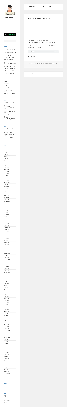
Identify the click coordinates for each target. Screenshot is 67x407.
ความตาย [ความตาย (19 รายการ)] (11, 54)
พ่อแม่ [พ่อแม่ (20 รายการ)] (13, 68)
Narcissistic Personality (50, 63)
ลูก (28, 64)
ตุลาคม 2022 (6, 236)
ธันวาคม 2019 (6, 309)
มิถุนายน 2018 (6, 348)
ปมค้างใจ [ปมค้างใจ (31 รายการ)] (6, 68)
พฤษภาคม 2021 (7, 272)
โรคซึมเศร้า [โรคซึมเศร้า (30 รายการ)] (12, 73)
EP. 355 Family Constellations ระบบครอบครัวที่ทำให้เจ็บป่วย (9, 108)
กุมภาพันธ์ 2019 (7, 330)
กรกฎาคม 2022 (6, 242)
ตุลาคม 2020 (6, 287)
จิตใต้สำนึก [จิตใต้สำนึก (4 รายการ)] (5, 65)
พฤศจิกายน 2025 (7, 156)
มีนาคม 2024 (6, 199)
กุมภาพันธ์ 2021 (7, 279)
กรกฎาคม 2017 (6, 371)
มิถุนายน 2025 (6, 167)
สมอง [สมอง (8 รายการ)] (9, 71)
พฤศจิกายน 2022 (7, 234)
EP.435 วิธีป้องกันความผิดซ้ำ (9, 129)
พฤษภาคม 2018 (7, 350)
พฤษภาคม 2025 (7, 169)
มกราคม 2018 (6, 358)
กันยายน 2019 (6, 315)
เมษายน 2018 (6, 352)
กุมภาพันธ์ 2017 (7, 373)
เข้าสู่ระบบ (5, 396)
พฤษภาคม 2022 (7, 246)
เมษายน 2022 (6, 249)
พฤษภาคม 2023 (7, 221)
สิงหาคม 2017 (6, 369)
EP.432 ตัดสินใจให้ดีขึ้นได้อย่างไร (10, 138)
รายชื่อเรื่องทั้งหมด (7, 85)
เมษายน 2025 (6, 171)
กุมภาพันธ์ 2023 (7, 227)
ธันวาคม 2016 (6, 378)
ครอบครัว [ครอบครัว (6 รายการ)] (10, 52)
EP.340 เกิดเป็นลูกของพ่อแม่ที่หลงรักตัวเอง (39, 18)
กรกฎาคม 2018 (6, 345)
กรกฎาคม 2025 (7, 165)
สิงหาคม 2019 (6, 317)
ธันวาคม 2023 (6, 206)
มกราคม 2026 (6, 152)
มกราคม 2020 (6, 307)
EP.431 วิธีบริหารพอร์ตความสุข (9, 140)
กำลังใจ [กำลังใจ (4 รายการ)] (8, 52)
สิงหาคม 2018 (6, 343)
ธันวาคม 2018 (6, 335)
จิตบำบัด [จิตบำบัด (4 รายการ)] (14, 63)
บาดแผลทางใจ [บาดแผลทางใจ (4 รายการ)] (13, 66)
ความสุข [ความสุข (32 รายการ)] (11, 57)
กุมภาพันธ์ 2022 (7, 253)
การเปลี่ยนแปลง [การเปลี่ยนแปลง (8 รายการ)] (6, 51)
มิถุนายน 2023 (6, 218)
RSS (34, 56)
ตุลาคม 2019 (6, 313)
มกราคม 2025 (6, 178)
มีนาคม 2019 (6, 328)
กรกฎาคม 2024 (6, 191)
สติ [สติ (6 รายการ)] (7, 71)
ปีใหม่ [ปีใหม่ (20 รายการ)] (10, 68)
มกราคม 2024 (6, 203)
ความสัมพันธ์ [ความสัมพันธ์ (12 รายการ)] (6, 57)
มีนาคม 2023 (6, 225)
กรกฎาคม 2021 (6, 268)
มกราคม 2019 (6, 332)
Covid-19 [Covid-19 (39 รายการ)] (7, 49)
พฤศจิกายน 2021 (7, 259)
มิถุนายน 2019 (6, 322)
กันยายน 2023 (6, 212)
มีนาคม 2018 (6, 354)
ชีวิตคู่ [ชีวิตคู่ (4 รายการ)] (12, 65)
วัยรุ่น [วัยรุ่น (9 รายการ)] (9, 70)
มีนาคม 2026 (6, 147)
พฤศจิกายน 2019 (7, 311)
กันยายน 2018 (6, 341)
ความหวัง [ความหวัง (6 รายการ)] (5, 59)
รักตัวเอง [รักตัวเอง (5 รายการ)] (5, 70)
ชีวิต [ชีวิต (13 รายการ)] (10, 65)
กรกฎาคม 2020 (7, 294)
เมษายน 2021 (6, 274)
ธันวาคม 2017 (6, 360)
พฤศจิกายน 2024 (7, 182)
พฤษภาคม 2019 (7, 324)
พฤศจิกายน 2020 (7, 285)
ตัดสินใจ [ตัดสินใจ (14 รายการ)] (6, 66)
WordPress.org (7, 402)
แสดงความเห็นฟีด (7, 400)
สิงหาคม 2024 (6, 188)
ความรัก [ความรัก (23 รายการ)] (9, 55)
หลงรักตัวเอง (31, 64)
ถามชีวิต (5, 81)
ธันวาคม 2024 (6, 180)
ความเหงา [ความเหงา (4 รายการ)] (14, 59)
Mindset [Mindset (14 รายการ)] (12, 49)
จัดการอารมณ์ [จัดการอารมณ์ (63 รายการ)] (8, 63)
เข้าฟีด (5, 398)
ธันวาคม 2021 (6, 257)
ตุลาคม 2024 (6, 184)
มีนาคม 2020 (6, 302)
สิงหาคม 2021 (6, 266)
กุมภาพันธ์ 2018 (7, 356)
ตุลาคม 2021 (6, 261)
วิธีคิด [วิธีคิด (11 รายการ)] (12, 70)
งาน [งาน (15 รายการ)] (7, 61)
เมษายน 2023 (6, 223)
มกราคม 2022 (6, 255)
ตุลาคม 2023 (6, 210)
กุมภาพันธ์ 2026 (7, 150)
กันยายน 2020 (6, 289)
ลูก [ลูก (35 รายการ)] (7, 70)
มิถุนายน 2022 (6, 244)
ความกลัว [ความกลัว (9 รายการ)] (14, 52)
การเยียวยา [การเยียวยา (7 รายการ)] (11, 51)
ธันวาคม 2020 (6, 283)
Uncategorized (7, 386)
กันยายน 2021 (6, 264)
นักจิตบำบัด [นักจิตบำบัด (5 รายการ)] (9, 66)
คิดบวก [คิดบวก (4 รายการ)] (5, 61)
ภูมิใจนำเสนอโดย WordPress (33, 74)
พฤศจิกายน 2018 (7, 337)
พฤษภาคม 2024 (7, 195)
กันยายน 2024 (6, 186)
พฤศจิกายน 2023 (7, 208)
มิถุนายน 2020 (6, 296)
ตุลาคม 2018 (6, 339)
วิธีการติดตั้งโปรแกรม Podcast (9, 88)
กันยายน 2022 (6, 238)
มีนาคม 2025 (6, 173)
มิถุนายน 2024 (6, 193)
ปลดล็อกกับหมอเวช (9, 18)
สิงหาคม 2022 (6, 240)
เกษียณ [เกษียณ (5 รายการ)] (5, 73)
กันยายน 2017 (6, 367)
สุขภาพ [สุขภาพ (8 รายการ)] (12, 71)
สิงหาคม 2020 (6, 292)
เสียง (29, 63)
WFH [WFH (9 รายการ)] (14, 49)
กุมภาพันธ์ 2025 (7, 175)
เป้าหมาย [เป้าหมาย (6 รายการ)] (7, 73)
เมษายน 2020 (6, 300)
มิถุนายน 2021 (6, 270)
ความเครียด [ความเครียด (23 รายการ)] (10, 59)
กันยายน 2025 (6, 160)
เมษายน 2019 (6, 326)
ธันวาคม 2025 (6, 154)
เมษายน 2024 (6, 197)
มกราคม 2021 (6, 281)
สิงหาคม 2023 (6, 214)
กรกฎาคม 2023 (6, 216)
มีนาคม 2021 (6, 277)
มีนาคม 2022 (6, 251)
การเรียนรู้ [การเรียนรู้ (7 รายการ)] (5, 52)
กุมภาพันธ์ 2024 (7, 201)
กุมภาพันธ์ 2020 (7, 305)
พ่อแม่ (57, 63)
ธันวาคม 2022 (6, 231)
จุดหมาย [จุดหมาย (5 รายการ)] (8, 65)
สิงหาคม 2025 (6, 163)
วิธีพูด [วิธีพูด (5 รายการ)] (13, 70)
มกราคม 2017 (6, 376)
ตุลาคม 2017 (6, 365)
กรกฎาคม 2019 (6, 320)
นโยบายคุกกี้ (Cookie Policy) (9, 83)
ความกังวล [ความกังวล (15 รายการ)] (6, 54)
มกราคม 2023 (6, 229)
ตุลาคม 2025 (6, 158)
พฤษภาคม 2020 (7, 298)
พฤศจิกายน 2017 (7, 363)
